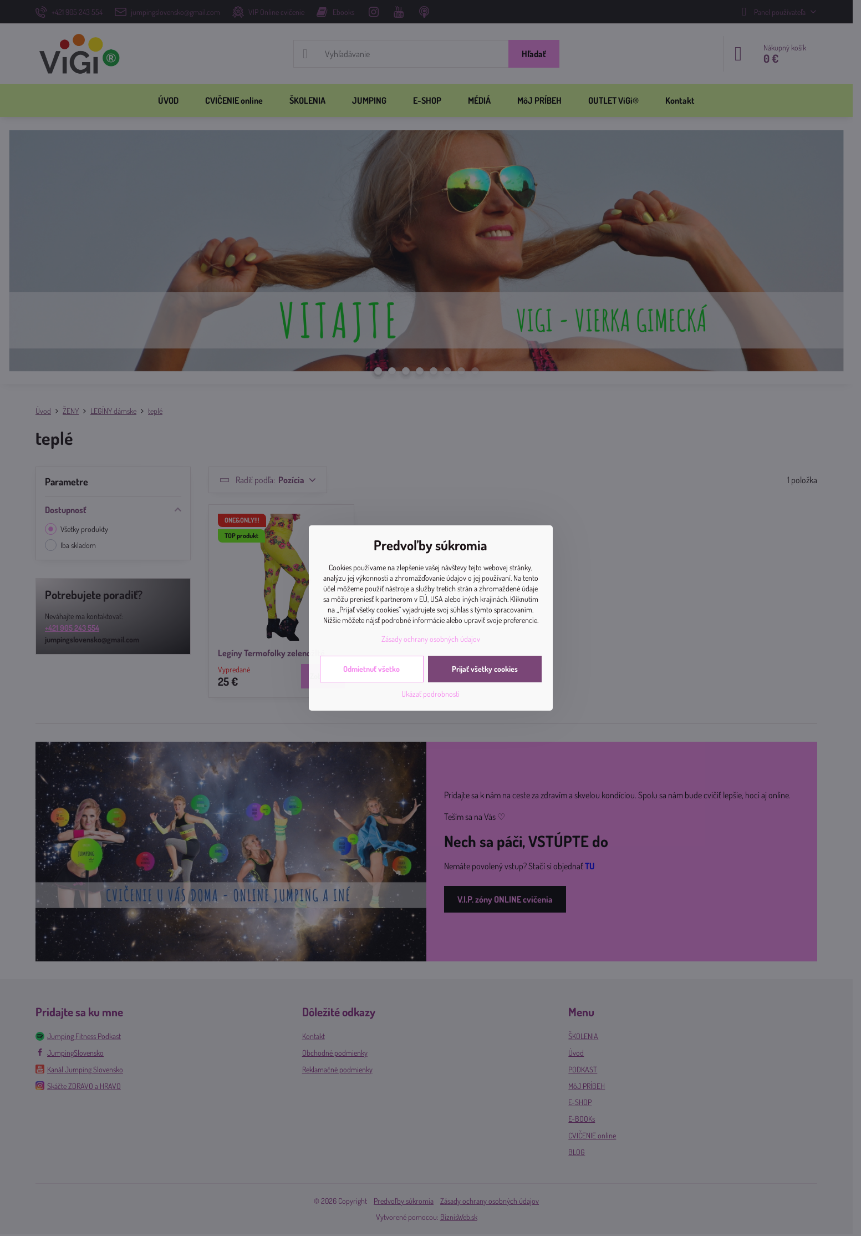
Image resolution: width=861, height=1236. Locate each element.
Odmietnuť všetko (371, 668)
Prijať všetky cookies (485, 668)
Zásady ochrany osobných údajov (430, 639)
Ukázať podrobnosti (430, 693)
